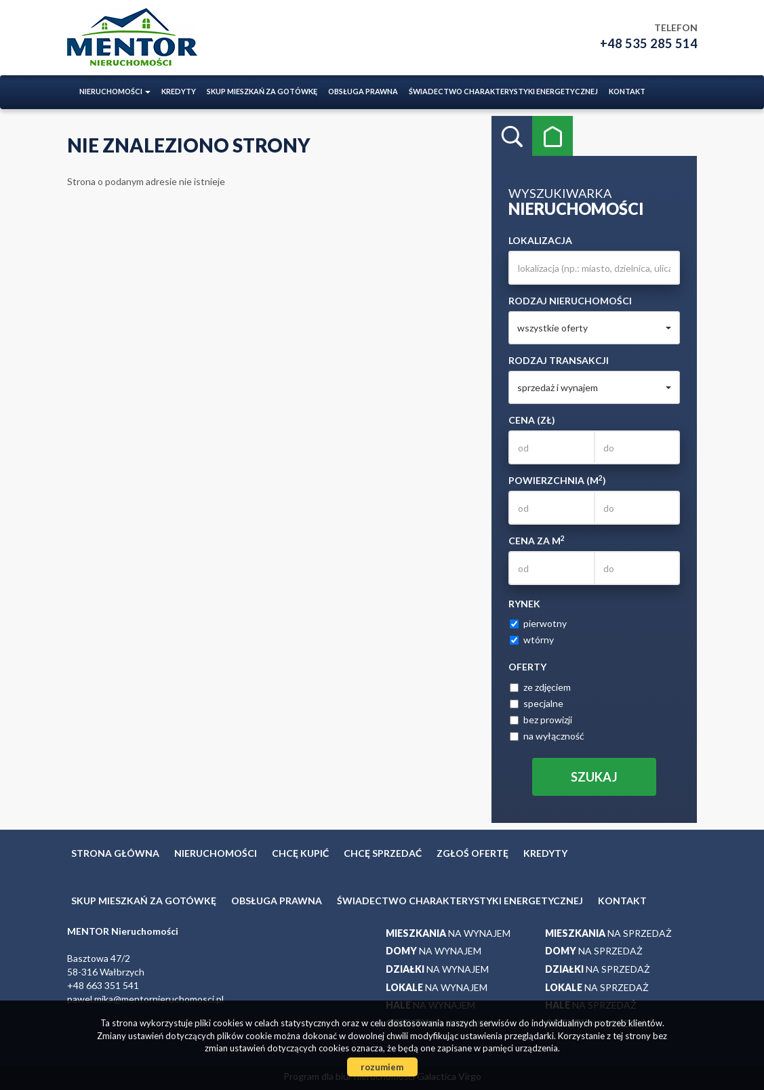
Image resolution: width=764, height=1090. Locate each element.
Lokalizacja (540, 240)
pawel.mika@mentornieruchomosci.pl (145, 999)
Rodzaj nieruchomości (570, 300)
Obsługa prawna (363, 91)
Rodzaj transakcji (558, 360)
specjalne (536, 703)
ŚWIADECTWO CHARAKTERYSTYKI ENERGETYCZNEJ (503, 91)
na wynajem (448, 933)
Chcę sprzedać (383, 853)
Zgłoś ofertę (472, 853)
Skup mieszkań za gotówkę (262, 91)
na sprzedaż (608, 933)
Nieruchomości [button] (114, 91)
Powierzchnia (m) (557, 480)
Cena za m (536, 540)
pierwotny (538, 623)
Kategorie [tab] (552, 136)
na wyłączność (547, 736)
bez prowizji (541, 719)
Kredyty (178, 91)
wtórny (532, 639)
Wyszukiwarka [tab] (511, 136)
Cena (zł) (531, 420)
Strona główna (115, 853)
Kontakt (627, 91)
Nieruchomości (215, 853)
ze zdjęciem (540, 687)
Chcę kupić (300, 853)
